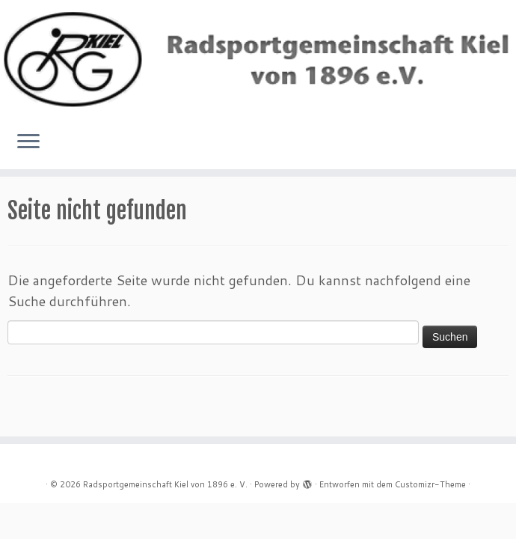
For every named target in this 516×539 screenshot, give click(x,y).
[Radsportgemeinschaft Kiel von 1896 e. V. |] (258, 59)
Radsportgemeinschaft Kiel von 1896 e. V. (165, 484)
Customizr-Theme (430, 484)
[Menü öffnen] (28, 142)
